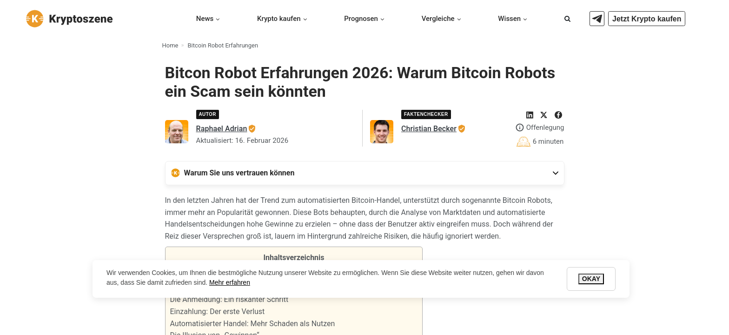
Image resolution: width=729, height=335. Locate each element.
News (205, 18)
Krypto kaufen (279, 18)
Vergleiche (438, 18)
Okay (591, 278)
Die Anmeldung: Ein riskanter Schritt (229, 299)
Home (170, 45)
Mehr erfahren (229, 282)
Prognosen (361, 18)
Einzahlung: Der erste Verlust (217, 311)
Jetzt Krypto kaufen (646, 19)
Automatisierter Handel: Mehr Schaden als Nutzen (252, 323)
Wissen (509, 18)
